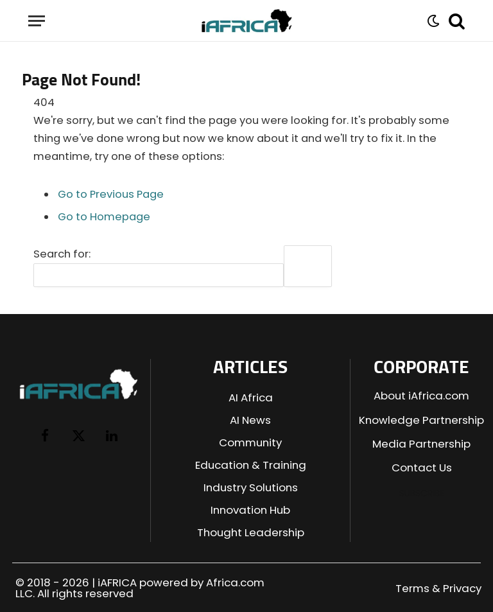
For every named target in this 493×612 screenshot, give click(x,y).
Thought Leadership (250, 532)
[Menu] (36, 20)
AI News (250, 420)
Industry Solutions (250, 487)
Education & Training (250, 465)
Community (250, 442)
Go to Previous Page (111, 194)
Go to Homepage (104, 216)
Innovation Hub (250, 510)
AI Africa (251, 397)
